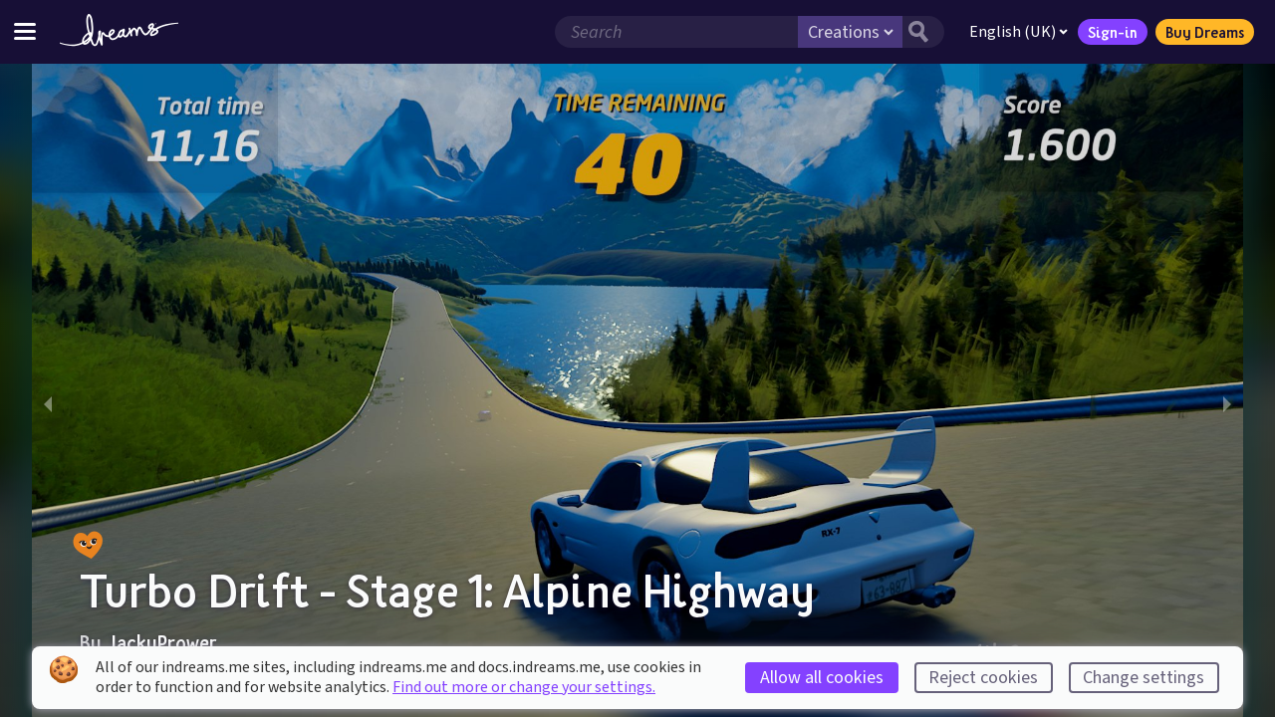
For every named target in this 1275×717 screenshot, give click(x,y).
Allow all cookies (822, 677)
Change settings (1143, 677)
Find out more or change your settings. (523, 687)
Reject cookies (983, 677)
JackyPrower (161, 642)
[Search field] (676, 32)
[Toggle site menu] (25, 31)
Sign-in (1113, 32)
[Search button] (923, 32)
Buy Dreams (1204, 32)
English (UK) (1018, 32)
